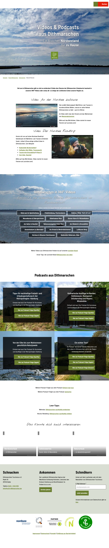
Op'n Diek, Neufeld (25, 155)
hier (77, 502)
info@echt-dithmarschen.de (12, 488)
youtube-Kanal (73, 251)
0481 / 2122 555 (13, 486)
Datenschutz (45, 533)
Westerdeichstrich (68, 116)
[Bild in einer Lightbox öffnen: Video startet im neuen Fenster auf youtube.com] (36, 115)
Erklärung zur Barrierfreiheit (66, 533)
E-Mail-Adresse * (81, 484)
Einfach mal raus (68, 388)
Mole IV (39, 152)
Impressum (36, 533)
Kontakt (53, 533)
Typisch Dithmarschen (13, 77)
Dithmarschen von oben (65, 255)
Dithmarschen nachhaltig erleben (61, 413)
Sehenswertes (22, 77)
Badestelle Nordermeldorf (27, 148)
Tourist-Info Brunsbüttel (27, 152)
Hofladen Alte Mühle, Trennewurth (30, 150)
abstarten (68, 392)
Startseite (5, 77)
